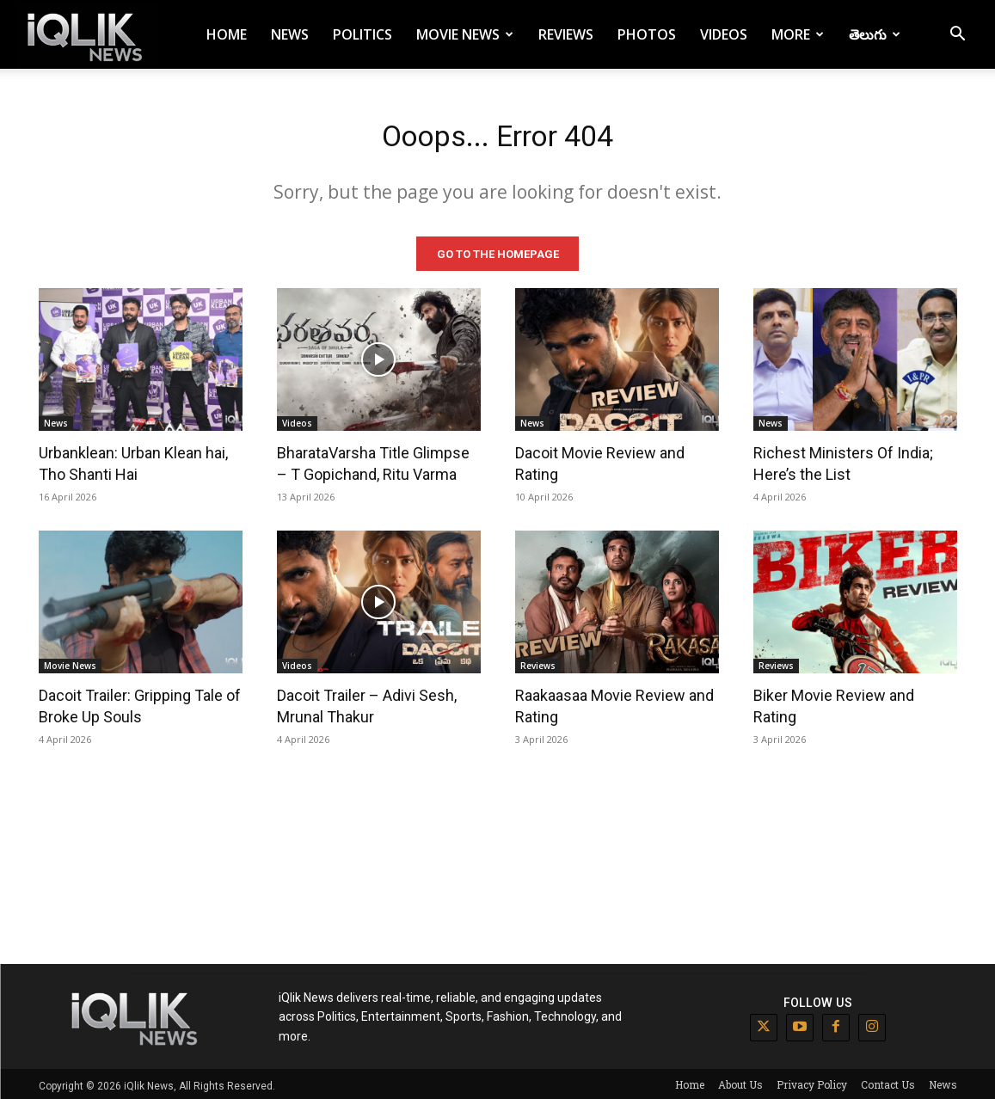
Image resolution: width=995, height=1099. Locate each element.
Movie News (464, 34)
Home (226, 34)
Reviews (565, 34)
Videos (723, 34)
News (290, 34)
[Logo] (87, 35)
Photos (646, 34)
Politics (362, 34)
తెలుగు (874, 34)
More (797, 34)
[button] (957, 36)
